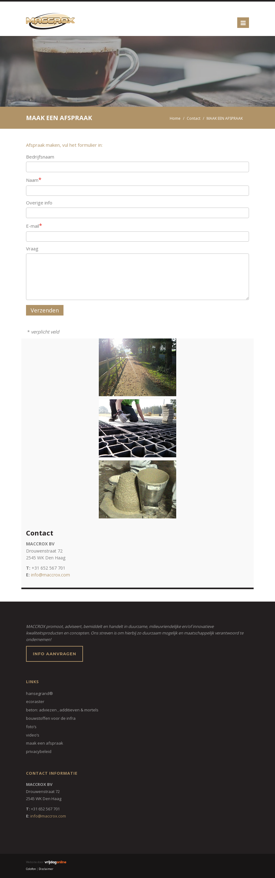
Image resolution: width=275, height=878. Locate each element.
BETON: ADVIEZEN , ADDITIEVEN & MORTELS (62, 710)
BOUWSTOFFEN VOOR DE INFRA (51, 718)
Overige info (39, 202)
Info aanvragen (54, 653)
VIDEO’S (32, 735)
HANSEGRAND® (39, 693)
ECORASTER (35, 701)
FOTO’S (31, 726)
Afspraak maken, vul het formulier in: (64, 145)
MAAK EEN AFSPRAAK (44, 743)
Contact (193, 118)
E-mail (34, 225)
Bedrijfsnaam (40, 157)
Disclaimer (46, 869)
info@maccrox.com (50, 575)
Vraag (32, 248)
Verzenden (45, 310)
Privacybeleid (38, 751)
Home (175, 118)
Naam (33, 179)
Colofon (31, 869)
